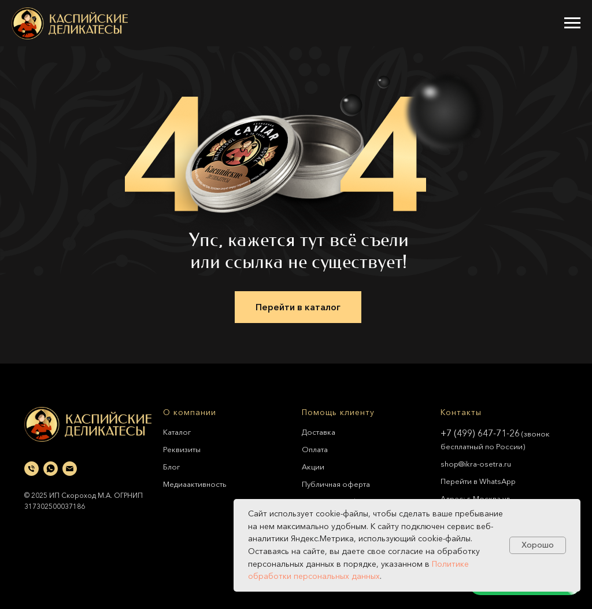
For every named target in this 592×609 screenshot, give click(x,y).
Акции (313, 466)
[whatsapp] (50, 468)
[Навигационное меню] (572, 23)
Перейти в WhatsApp (478, 481)
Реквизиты (182, 449)
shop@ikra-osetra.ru (476, 463)
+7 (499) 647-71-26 (480, 433)
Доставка (318, 431)
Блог (171, 466)
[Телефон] (31, 468)
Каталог (177, 431)
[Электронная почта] (69, 468)
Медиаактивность (195, 484)
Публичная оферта (336, 484)
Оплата (315, 449)
